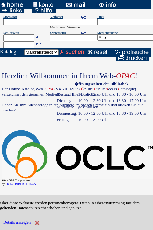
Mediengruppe (107, 32)
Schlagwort (11, 32)
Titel (100, 17)
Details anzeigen (17, 222)
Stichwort (10, 17)
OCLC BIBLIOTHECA (21, 184)
